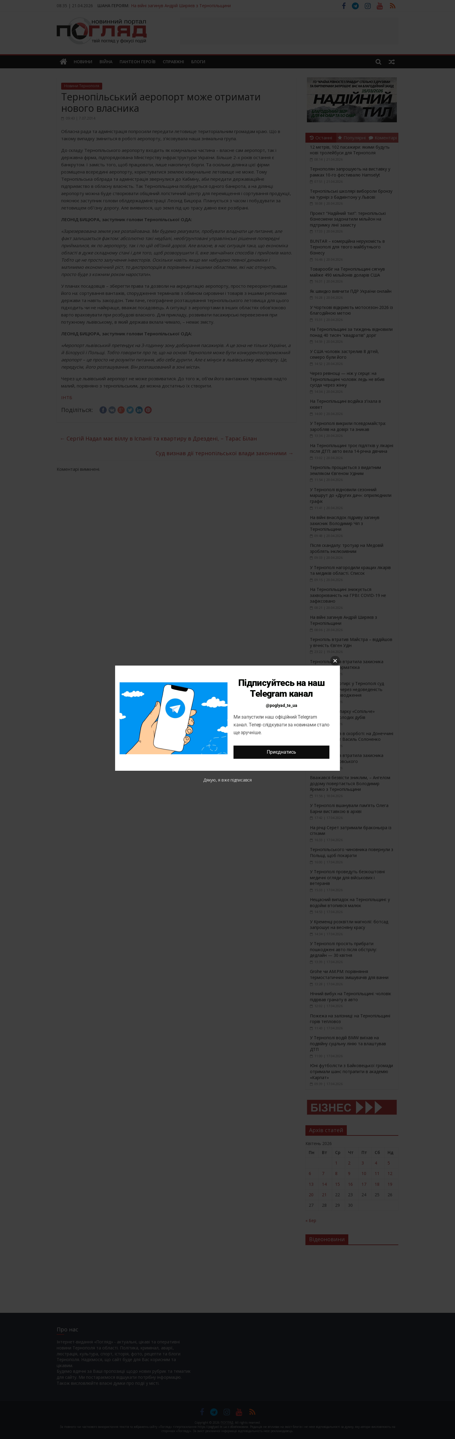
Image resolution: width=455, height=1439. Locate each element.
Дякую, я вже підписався (227, 780)
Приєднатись (281, 752)
